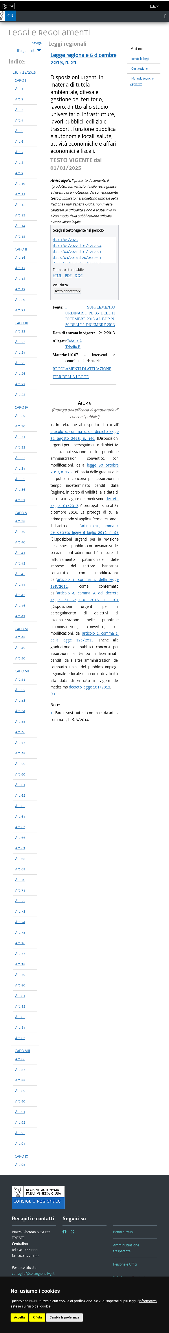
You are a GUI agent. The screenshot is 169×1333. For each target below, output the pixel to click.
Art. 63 (20, 805)
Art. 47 (20, 616)
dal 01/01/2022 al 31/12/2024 (77, 245)
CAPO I (20, 80)
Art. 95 (20, 1164)
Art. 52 (20, 689)
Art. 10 (20, 183)
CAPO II (21, 249)
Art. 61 (20, 784)
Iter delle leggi (140, 59)
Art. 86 (20, 1059)
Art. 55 (20, 721)
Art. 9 (19, 173)
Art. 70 (20, 879)
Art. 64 (20, 816)
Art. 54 (20, 710)
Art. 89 (20, 1090)
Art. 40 (20, 542)
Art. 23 (20, 341)
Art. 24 (20, 352)
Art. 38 (20, 521)
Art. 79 (20, 974)
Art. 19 (20, 289)
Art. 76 (20, 943)
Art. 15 (20, 236)
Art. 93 (20, 1132)
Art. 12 (20, 204)
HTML (57, 275)
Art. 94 (20, 1143)
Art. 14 (20, 225)
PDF (68, 275)
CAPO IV (21, 407)
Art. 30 (20, 426)
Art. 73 (20, 911)
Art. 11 (20, 194)
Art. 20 (20, 299)
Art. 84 (20, 1027)
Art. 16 (20, 257)
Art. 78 (20, 964)
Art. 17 (20, 267)
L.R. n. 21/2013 (24, 72)
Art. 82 (20, 1006)
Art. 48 (20, 637)
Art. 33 (20, 457)
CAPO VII (22, 671)
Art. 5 (19, 130)
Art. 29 (20, 415)
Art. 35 (20, 478)
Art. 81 (20, 995)
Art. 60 (20, 774)
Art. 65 (20, 826)
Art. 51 (20, 679)
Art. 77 (20, 953)
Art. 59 (20, 763)
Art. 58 (20, 753)
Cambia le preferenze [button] (64, 1317)
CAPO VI (21, 629)
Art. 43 (20, 573)
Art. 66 (20, 837)
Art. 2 (19, 99)
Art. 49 (20, 647)
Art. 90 (20, 1101)
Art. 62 (20, 795)
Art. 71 (20, 890)
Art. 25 (20, 362)
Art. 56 (20, 732)
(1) (52, 694)
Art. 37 (20, 500)
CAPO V (21, 512)
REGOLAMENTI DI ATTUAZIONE (82, 369)
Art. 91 (20, 1111)
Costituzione (139, 69)
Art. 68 (20, 858)
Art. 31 (20, 436)
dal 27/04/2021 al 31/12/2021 (77, 251)
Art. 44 (20, 584)
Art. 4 (19, 120)
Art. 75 (20, 932)
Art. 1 (19, 88)
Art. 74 (20, 921)
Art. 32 (20, 447)
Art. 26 (20, 373)
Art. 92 (20, 1122)
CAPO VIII (22, 1050)
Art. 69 (20, 869)
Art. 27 (20, 383)
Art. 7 (19, 151)
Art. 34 (20, 468)
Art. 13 (20, 215)
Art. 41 (20, 552)
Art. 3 (19, 109)
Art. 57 (20, 742)
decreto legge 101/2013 (89, 687)
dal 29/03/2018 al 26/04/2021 (77, 257)
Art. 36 (20, 489)
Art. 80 (20, 985)
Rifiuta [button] (37, 1317)
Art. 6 (19, 141)
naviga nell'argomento (27, 47)
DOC (79, 275)
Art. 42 (20, 563)
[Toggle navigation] (165, 16)
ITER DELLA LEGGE (71, 377)
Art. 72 (20, 900)
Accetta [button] (19, 1317)
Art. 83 (20, 1016)
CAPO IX (21, 1156)
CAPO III (21, 323)
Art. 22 (20, 331)
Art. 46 (20, 605)
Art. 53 (20, 700)
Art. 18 (20, 278)
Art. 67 (20, 848)
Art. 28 (20, 394)
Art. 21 (20, 310)
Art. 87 (20, 1069)
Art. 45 (20, 594)
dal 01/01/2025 (65, 239)
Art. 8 (19, 162)
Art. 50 (20, 658)
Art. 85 (20, 1037)
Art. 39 (20, 531)
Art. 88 (20, 1080)
